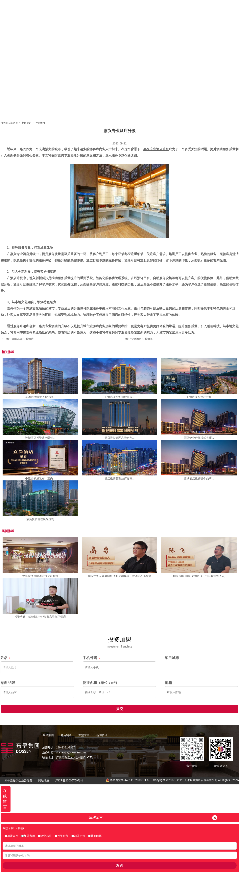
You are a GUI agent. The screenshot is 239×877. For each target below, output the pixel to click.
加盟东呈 (137, 7)
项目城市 (172, 658)
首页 (84, 7)
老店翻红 (119, 7)
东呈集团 (102, 7)
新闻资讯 (173, 7)
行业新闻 (40, 122)
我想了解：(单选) (13, 828)
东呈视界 (155, 7)
